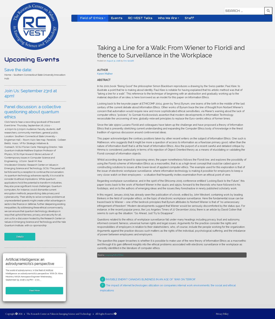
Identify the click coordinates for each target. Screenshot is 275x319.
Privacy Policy (222, 313)
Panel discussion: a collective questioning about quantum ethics (32, 111)
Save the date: (18, 69)
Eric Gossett (128, 61)
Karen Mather (105, 73)
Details (20, 236)
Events (116, 18)
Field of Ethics (91, 18)
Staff (189, 18)
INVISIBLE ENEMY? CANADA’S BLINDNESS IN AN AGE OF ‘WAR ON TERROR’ (151, 279)
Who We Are (167, 18)
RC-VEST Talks (140, 18)
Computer (108, 255)
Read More (34, 290)
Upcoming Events (31, 59)
